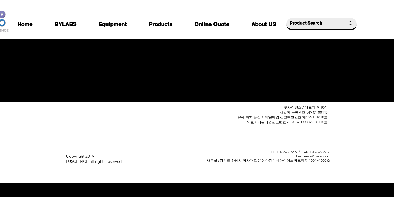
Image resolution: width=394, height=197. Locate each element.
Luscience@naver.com (313, 156)
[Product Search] (313, 23)
